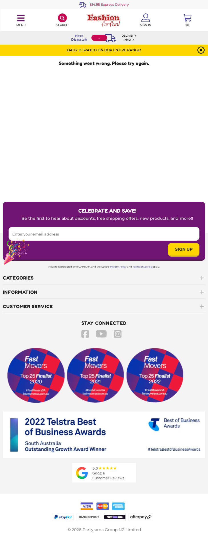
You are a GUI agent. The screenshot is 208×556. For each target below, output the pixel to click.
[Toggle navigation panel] (21, 20)
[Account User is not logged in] (146, 20)
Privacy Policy (118, 266)
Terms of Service (143, 266)
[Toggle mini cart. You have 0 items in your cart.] (187, 20)
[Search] (62, 20)
